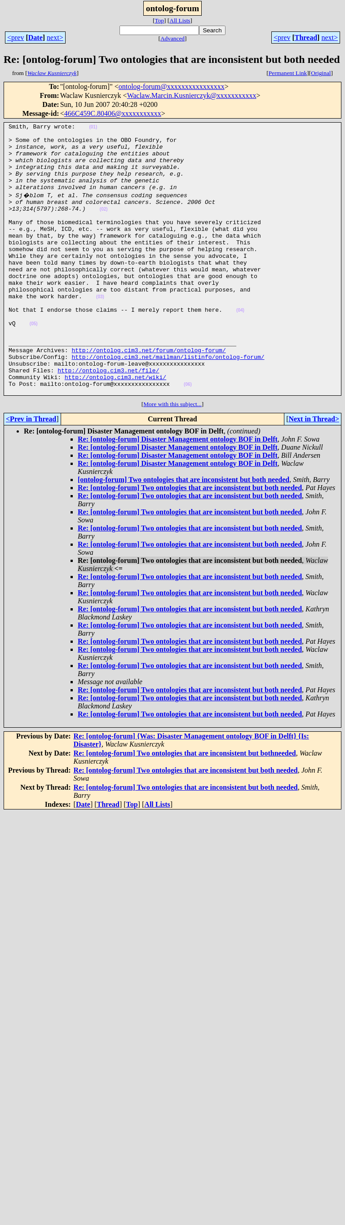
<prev (15, 37)
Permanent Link (288, 73)
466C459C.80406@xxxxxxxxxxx (112, 113)
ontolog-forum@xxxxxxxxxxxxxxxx (172, 86)
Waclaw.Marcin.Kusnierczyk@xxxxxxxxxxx (192, 95)
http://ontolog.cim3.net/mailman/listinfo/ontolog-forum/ (167, 402)
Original (321, 73)
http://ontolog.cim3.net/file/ (108, 419)
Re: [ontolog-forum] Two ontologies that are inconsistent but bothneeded (185, 805)
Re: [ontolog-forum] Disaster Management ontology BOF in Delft (178, 491)
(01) (93, 128)
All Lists (179, 20)
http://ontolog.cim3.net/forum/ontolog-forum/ (148, 394)
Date (35, 37)
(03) (100, 330)
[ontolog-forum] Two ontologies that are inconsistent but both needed (183, 532)
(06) (188, 435)
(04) (240, 346)
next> (55, 37)
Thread (306, 37)
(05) (34, 362)
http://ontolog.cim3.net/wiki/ (115, 427)
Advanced (172, 38)
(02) (104, 225)
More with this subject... (172, 456)
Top (159, 20)
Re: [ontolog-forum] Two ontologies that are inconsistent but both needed (190, 540)
